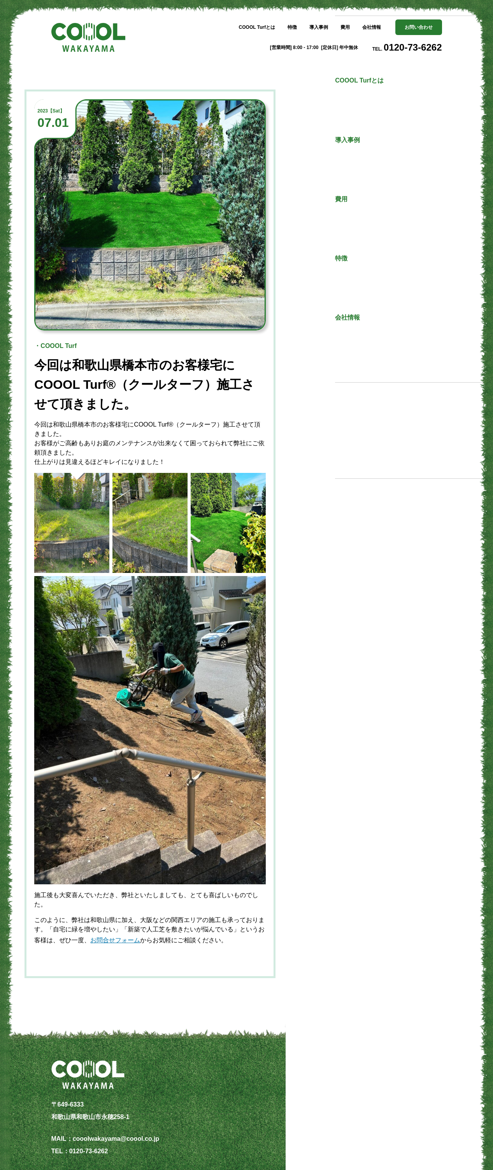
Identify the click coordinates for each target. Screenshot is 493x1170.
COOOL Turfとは (257, 27)
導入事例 (318, 27)
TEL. (407, 47)
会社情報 (371, 27)
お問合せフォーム (115, 940)
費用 (345, 27)
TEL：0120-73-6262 (79, 1151)
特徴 (292, 27)
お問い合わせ (419, 27)
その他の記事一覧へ (380, 436)
